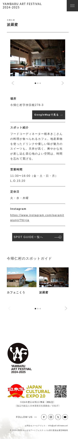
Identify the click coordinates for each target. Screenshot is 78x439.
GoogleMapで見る (46, 114)
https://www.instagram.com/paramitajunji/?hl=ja (37, 218)
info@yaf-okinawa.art (58, 426)
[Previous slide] (9, 308)
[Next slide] (62, 83)
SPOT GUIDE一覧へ (28, 237)
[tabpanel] (21, 283)
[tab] (35, 83)
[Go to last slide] (13, 83)
